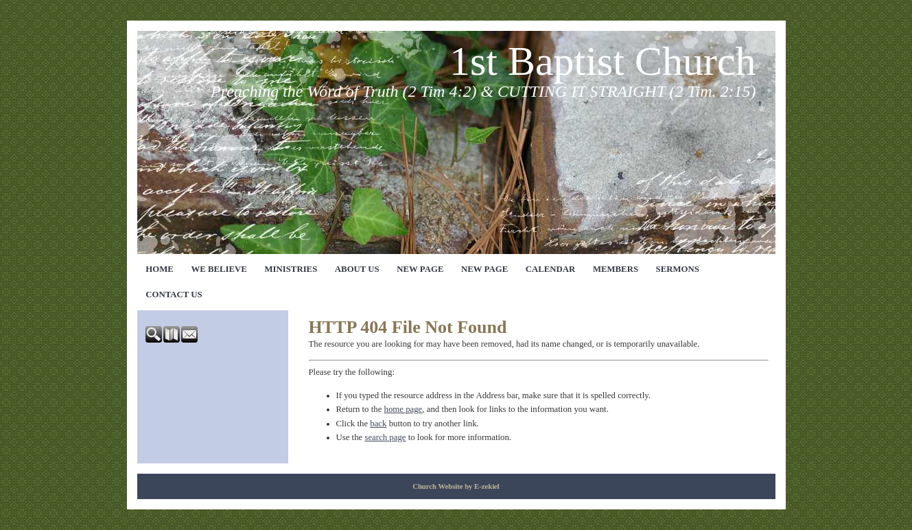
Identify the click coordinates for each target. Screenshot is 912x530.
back (378, 423)
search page (385, 437)
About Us (357, 269)
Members (615, 269)
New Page (420, 269)
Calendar (551, 269)
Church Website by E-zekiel (456, 486)
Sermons (677, 269)
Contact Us (173, 294)
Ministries (290, 269)
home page (403, 409)
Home (159, 269)
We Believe (218, 269)
